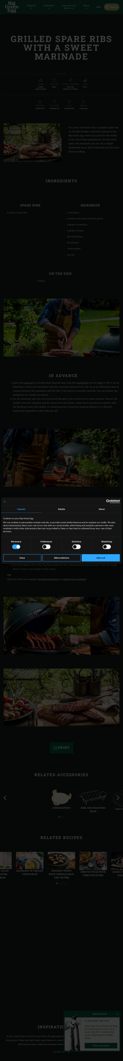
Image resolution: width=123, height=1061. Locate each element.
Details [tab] (61, 509)
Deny (22, 557)
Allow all (100, 557)
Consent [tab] (21, 509)
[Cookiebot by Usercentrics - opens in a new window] (107, 501)
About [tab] (102, 509)
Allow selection (61, 557)
